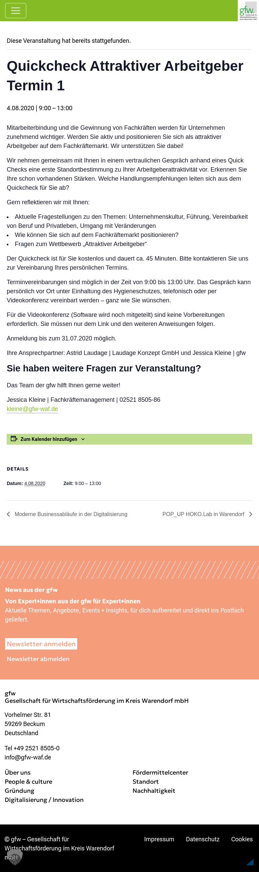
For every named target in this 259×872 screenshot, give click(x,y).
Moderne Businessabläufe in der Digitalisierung (70, 514)
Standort (146, 781)
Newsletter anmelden (41, 644)
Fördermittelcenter (160, 772)
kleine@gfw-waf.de (32, 408)
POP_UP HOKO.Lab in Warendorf (204, 514)
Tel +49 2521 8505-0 (32, 748)
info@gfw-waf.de (28, 757)
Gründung (19, 790)
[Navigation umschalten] (15, 10)
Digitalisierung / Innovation (44, 800)
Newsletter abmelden (38, 659)
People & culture (28, 781)
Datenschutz (203, 839)
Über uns (18, 772)
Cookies (242, 839)
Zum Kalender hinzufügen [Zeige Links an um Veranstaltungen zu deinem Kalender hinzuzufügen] (49, 439)
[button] (237, 853)
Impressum (159, 839)
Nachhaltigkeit (154, 790)
